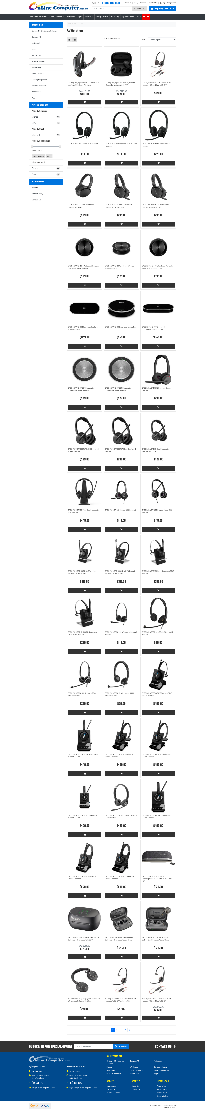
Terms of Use (162, 1086)
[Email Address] (93, 1046)
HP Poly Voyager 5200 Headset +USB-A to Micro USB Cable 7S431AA (83, 84)
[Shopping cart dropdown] (173, 8)
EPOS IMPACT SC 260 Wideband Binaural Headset (121, 633)
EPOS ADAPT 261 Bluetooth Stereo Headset (156, 145)
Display (34, 49)
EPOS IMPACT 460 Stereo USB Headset (120, 510)
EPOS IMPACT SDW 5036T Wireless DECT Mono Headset (84, 816)
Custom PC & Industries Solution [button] (42, 16)
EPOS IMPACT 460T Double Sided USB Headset (157, 511)
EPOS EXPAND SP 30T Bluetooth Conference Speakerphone (118, 389)
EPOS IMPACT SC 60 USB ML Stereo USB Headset (157, 633)
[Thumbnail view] (69, 39)
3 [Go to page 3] (121, 1029)
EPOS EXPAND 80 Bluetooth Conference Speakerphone (84, 328)
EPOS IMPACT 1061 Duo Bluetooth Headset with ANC (155, 450)
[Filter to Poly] (46, 123)
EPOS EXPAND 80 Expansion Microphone (121, 327)
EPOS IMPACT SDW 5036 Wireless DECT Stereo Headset (120, 755)
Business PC (36, 37)
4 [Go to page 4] (125, 1029)
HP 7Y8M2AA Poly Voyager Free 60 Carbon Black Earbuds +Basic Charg (156, 938)
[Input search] (112, 8)
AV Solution (36, 55)
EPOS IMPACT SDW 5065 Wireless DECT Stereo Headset (157, 816)
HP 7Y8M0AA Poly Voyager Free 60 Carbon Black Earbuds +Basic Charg (119, 938)
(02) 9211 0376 (75, 1083)
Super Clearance (128, 16)
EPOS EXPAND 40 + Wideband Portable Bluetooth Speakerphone (83, 267)
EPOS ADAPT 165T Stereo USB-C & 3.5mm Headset (121, 145)
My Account (111, 1086)
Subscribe (121, 1046)
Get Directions (37, 1071)
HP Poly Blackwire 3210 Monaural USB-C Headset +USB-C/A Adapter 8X (120, 1000)
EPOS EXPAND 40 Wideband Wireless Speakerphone (119, 267)
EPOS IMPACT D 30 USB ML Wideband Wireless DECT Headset (120, 572)
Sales (146, 17)
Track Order (111, 1089)
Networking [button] (115, 16)
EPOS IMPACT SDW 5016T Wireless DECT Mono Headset (83, 755)
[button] (167, 3)
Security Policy (162, 1096)
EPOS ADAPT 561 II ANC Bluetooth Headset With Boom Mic (155, 206)
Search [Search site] (139, 8)
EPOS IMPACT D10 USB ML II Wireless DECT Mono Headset (82, 633)
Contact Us (153, 3)
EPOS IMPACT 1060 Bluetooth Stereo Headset (156, 389)
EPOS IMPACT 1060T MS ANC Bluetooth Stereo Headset (83, 450)
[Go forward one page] (129, 1030)
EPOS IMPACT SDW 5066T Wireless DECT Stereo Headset (121, 877)
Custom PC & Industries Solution (44, 31)
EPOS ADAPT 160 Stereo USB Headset (83, 143)
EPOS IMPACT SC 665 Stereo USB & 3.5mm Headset (82, 694)
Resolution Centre (113, 1093)
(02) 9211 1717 (37, 1083)
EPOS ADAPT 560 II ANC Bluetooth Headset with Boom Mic (118, 206)
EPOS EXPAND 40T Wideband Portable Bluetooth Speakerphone (157, 267)
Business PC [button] (60, 16)
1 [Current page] (112, 1029)
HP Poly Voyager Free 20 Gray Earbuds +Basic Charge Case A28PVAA (120, 84)
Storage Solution (38, 61)
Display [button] (79, 16)
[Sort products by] (162, 39)
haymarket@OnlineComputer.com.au (83, 1087)
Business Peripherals (39, 85)
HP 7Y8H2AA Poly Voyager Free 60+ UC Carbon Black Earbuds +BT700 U (83, 938)
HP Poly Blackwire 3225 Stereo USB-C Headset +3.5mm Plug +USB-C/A (156, 84)
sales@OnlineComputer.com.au (43, 1087)
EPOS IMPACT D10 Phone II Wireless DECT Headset (158, 572)
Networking (36, 67)
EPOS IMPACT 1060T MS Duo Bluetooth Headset (120, 450)
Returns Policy (37, 193)
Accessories (36, 91)
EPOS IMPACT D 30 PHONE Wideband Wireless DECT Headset (83, 572)
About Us (127, 3)
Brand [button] (138, 16)
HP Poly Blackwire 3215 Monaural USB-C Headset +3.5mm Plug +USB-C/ (157, 1000)
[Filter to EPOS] (46, 117)
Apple (34, 98)
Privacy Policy (162, 1089)
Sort (144, 39)
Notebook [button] (71, 16)
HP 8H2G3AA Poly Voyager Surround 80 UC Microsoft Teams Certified (84, 1000)
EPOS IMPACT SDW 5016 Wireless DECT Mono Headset (157, 694)
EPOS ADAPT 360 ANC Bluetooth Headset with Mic (81, 206)
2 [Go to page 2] (116, 1029)
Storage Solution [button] (102, 16)
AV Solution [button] (89, 16)
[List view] (74, 39)
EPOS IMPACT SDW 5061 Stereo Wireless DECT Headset (121, 816)
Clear (49, 156)
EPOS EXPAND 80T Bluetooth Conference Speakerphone (153, 328)
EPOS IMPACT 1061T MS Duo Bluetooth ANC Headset (83, 511)
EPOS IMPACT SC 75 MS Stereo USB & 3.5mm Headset (120, 694)
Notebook (36, 43)
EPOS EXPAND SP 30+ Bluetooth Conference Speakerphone (81, 389)
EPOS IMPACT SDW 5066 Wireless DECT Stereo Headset (83, 877)
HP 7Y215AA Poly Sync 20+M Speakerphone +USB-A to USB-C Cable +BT (157, 879)
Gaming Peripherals (39, 79)
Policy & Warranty (140, 3)
